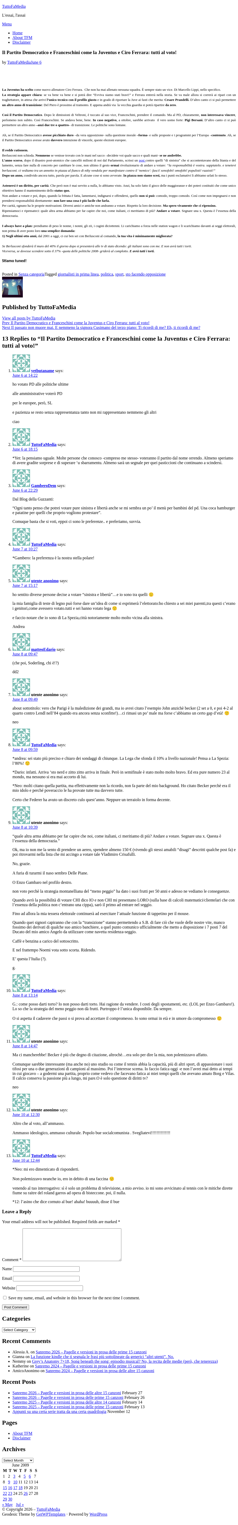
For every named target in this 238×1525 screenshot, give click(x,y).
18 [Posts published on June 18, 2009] (20, 1494)
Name (7, 1275)
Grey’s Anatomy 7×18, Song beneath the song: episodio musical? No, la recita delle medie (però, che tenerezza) (125, 1367)
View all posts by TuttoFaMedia (28, 318)
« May (7, 1511)
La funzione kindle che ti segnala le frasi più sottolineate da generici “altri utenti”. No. (102, 1363)
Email (7, 1284)
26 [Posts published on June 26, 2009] (26, 1499)
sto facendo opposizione (146, 274)
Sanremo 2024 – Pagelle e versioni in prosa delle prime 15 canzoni (90, 1372)
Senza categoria (31, 274)
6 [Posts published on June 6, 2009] (30, 1482)
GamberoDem (43, 485)
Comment (12, 1266)
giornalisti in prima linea (78, 274)
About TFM (22, 37)
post (142, 160)
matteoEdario (43, 649)
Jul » (20, 1511)
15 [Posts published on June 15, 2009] (5, 1494)
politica (107, 274)
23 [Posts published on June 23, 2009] (10, 1499)
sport (119, 274)
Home (17, 33)
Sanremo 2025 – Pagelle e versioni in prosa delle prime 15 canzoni (67, 1413)
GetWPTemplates (51, 1520)
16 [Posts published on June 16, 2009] (10, 1494)
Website (8, 1294)
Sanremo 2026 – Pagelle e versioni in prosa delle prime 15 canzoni (91, 1358)
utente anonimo (45, 581)
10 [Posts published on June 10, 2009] (15, 1488)
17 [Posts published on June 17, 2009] (15, 1494)
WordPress (98, 1520)
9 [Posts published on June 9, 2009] (9, 1488)
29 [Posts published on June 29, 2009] (5, 1505)
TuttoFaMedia (14, 6)
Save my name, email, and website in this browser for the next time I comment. (74, 1304)
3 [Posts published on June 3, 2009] (14, 1482)
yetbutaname (42, 370)
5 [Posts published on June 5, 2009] (25, 1482)
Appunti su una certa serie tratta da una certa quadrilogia (59, 1418)
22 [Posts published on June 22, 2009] (5, 1499)
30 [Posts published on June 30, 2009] (10, 1505)
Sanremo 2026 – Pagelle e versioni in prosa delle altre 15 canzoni (66, 1399)
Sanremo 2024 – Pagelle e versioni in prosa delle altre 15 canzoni (100, 1377)
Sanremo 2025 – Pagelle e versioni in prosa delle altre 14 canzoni (66, 1408)
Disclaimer (21, 42)
